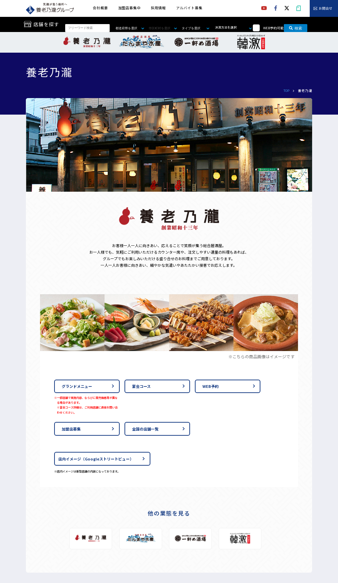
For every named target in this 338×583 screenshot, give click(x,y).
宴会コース (141, 386)
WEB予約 (210, 386)
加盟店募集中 (129, 7)
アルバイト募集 (189, 7)
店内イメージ (95, 459)
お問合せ (325, 8)
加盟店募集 (71, 429)
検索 (295, 28)
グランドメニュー (77, 386)
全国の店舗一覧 (145, 429)
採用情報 (158, 7)
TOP (287, 90)
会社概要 (100, 7)
